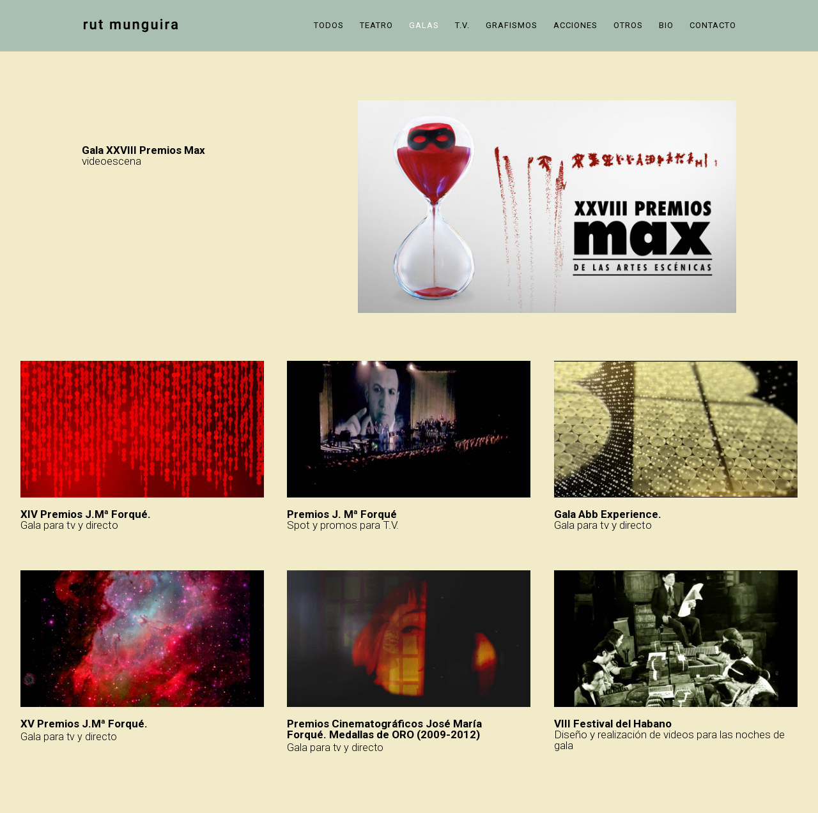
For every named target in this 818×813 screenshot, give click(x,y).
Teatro (376, 25)
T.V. (462, 25)
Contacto (713, 25)
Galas (424, 25)
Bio (666, 25)
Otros (628, 25)
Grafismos (511, 25)
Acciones (575, 25)
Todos (329, 25)
